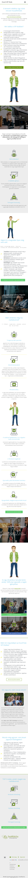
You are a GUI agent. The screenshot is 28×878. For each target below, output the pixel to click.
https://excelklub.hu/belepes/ (14, 17)
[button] (25, 2)
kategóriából (17, 588)
